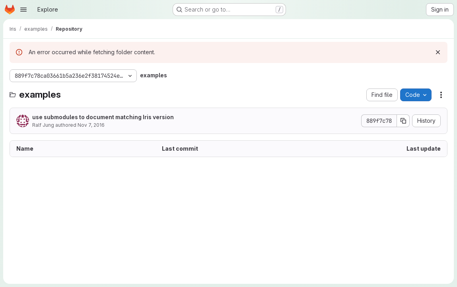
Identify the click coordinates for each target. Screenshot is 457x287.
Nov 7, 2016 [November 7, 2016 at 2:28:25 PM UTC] (91, 125)
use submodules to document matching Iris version (103, 117)
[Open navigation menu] (23, 9)
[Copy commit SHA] (403, 120)
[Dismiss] (438, 52)
